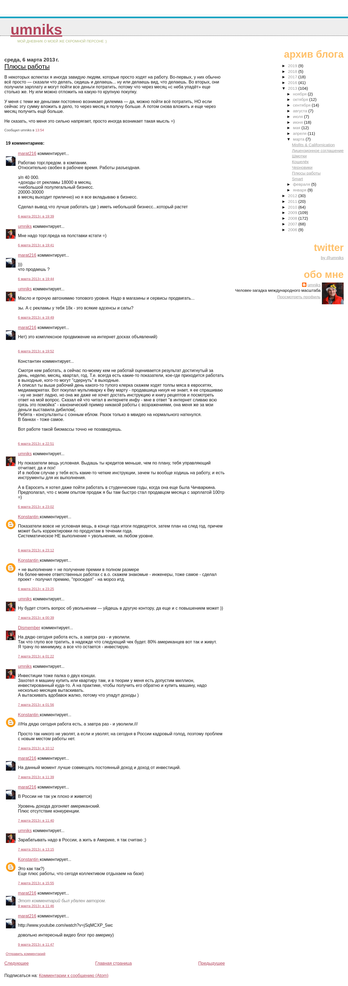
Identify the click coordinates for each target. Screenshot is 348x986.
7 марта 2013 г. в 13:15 (36, 849)
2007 (293, 224)
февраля (302, 184)
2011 (293, 201)
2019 (293, 65)
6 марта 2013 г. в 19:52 (36, 351)
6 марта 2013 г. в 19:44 (36, 279)
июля (298, 116)
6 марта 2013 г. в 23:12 (36, 550)
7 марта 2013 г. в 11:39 (36, 777)
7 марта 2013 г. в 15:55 (36, 883)
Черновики (302, 167)
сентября (302, 105)
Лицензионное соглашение (318, 150)
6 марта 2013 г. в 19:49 (36, 317)
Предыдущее (211, 963)
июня (298, 122)
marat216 (27, 153)
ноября (300, 94)
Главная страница (113, 963)
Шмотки (299, 156)
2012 (293, 195)
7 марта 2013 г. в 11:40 (36, 820)
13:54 (39, 130)
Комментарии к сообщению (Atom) (73, 975)
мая (297, 127)
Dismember (29, 627)
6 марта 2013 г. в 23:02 (36, 507)
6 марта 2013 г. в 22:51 (36, 444)
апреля (300, 133)
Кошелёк (300, 161)
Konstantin (29, 516)
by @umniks (332, 257)
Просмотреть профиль (299, 296)
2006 (293, 229)
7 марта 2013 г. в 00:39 (36, 618)
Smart (297, 178)
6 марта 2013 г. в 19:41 (36, 245)
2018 (293, 71)
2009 (293, 212)
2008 (293, 218)
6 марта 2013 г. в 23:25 (36, 589)
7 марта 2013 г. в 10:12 (36, 748)
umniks (36, 29)
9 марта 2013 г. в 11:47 (36, 944)
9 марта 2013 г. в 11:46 (36, 906)
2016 (293, 82)
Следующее (16, 963)
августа (300, 110)
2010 (293, 207)
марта (299, 139)
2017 (293, 77)
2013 (293, 88)
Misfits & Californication (313, 144)
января (300, 190)
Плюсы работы (27, 66)
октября (301, 99)
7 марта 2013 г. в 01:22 (36, 656)
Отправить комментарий (25, 954)
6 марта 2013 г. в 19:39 (36, 216)
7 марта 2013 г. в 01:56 (36, 705)
